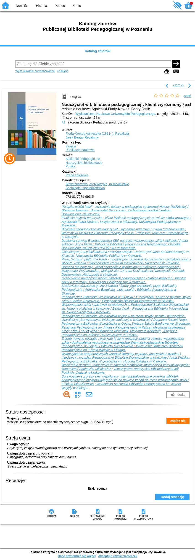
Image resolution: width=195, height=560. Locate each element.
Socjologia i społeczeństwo (85, 188)
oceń (187, 96)
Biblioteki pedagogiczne (83, 159)
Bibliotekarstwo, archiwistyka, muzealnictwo (97, 184)
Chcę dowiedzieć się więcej (77, 556)
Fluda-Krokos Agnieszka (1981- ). (97, 133)
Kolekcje (62, 71)
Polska (70, 166)
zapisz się (178, 421)
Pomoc (60, 6)
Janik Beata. (82, 137)
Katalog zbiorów (97, 51)
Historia (41, 6)
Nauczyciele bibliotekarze (84, 162)
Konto (76, 6)
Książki (71, 146)
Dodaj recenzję (172, 497)
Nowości (22, 6)
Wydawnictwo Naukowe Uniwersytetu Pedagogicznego (115, 114)
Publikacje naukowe (80, 150)
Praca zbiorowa (77, 175)
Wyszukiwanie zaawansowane (35, 71)
